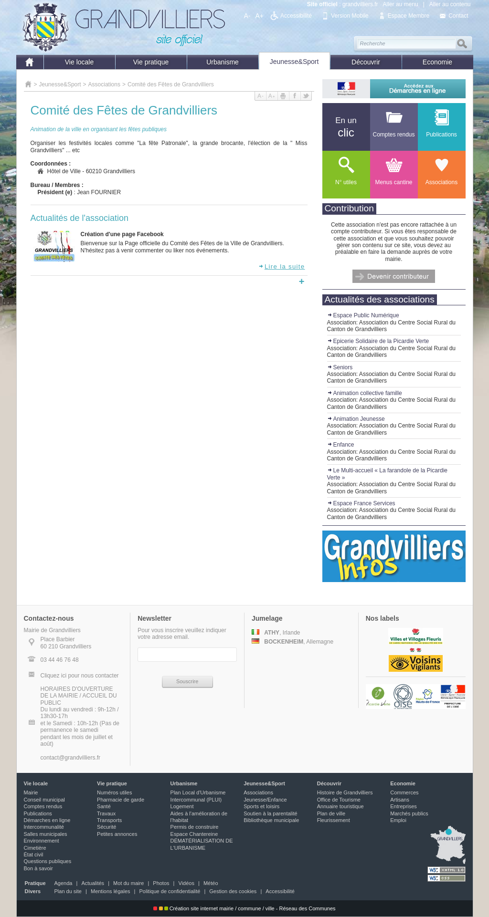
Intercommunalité (44, 827)
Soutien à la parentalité (271, 813)
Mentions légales (110, 891)
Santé (104, 806)
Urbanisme (222, 62)
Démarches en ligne (47, 820)
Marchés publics (409, 813)
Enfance (340, 444)
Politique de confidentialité (170, 891)
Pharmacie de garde (120, 799)
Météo (210, 883)
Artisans (399, 799)
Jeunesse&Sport (294, 61)
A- (247, 16)
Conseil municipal (44, 799)
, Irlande (276, 632)
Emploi (398, 820)
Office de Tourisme (339, 799)
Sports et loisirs (261, 806)
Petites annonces (117, 834)
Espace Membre (408, 15)
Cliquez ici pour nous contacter (80, 675)
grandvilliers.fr (360, 4)
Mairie (31, 792)
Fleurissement (333, 820)
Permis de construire (194, 827)
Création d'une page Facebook (122, 234)
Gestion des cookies (232, 891)
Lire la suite (281, 266)
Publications (38, 813)
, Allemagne (292, 641)
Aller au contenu (450, 4)
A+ (259, 16)
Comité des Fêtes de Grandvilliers (171, 84)
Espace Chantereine (194, 834)
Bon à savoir (38, 868)
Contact (458, 15)
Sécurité (106, 827)
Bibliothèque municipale (271, 820)
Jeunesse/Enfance (265, 799)
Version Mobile (350, 15)
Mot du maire (128, 883)
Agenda (63, 883)
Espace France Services (361, 503)
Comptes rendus (43, 806)
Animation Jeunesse (356, 419)
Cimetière (35, 848)
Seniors (340, 367)
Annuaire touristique (340, 806)
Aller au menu (400, 4)
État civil (33, 854)
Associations (104, 84)
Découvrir (365, 62)
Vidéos (186, 883)
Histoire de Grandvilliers (345, 792)
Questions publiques (48, 861)
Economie (437, 62)
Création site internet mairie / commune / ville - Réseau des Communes (244, 908)
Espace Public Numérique (363, 315)
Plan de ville (331, 813)
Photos (161, 883)
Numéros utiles (114, 792)
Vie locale (79, 62)
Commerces (404, 792)
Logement (182, 806)
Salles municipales (45, 834)
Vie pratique (151, 62)
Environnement (41, 841)
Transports (109, 820)
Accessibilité (296, 15)
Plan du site (68, 891)
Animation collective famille (364, 393)
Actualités (92, 883)
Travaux (106, 813)
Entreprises (403, 806)
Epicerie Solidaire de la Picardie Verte (378, 341)
